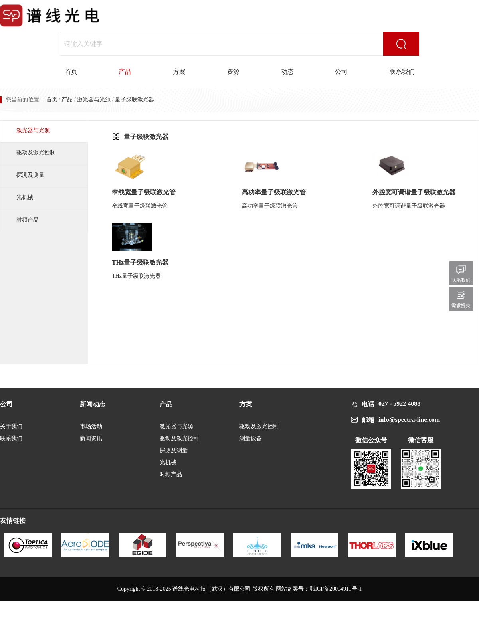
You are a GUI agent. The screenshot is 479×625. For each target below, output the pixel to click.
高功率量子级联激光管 (274, 192)
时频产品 (27, 220)
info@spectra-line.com (409, 419)
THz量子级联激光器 (140, 262)
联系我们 (402, 71)
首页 (71, 71)
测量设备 (251, 438)
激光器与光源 (94, 100)
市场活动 (91, 426)
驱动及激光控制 (35, 153)
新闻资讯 (91, 438)
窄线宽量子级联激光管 (144, 192)
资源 (233, 71)
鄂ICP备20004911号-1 (335, 589)
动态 (287, 71)
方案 (179, 71)
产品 (125, 71)
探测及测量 (30, 175)
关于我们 (11, 426)
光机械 (24, 197)
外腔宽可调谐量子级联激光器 (413, 192)
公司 (341, 71)
